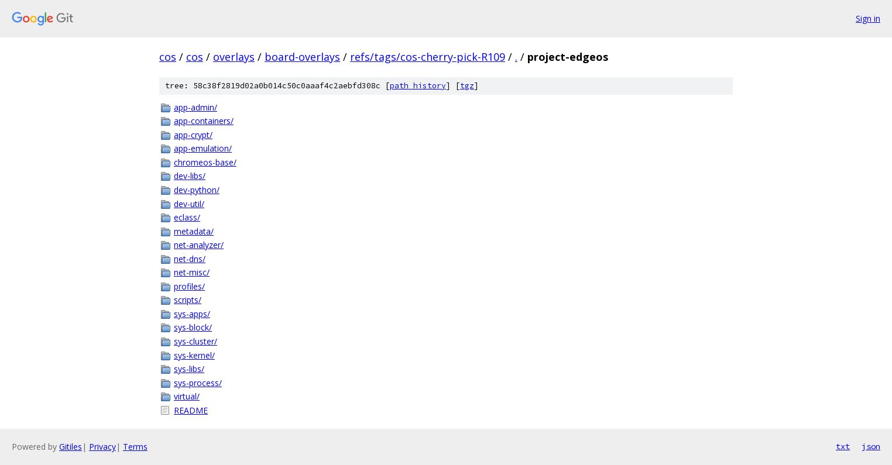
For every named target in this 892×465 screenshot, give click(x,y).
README (191, 410)
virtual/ (187, 396)
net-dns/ (189, 258)
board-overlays (302, 57)
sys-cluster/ (195, 341)
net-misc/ (192, 272)
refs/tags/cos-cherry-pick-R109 (427, 57)
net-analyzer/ (199, 244)
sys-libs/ (189, 368)
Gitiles (70, 446)
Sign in (868, 18)
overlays (234, 57)
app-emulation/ (203, 148)
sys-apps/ (192, 313)
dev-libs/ (189, 175)
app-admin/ (195, 107)
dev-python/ (196, 189)
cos (167, 57)
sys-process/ (198, 382)
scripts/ (187, 299)
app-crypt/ (193, 134)
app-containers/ (204, 120)
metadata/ (194, 231)
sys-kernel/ (194, 355)
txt (843, 446)
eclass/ (187, 217)
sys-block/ (193, 327)
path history (418, 86)
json (871, 446)
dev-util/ (189, 203)
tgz (467, 86)
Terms (135, 446)
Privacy (102, 446)
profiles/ (189, 286)
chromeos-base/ (205, 162)
